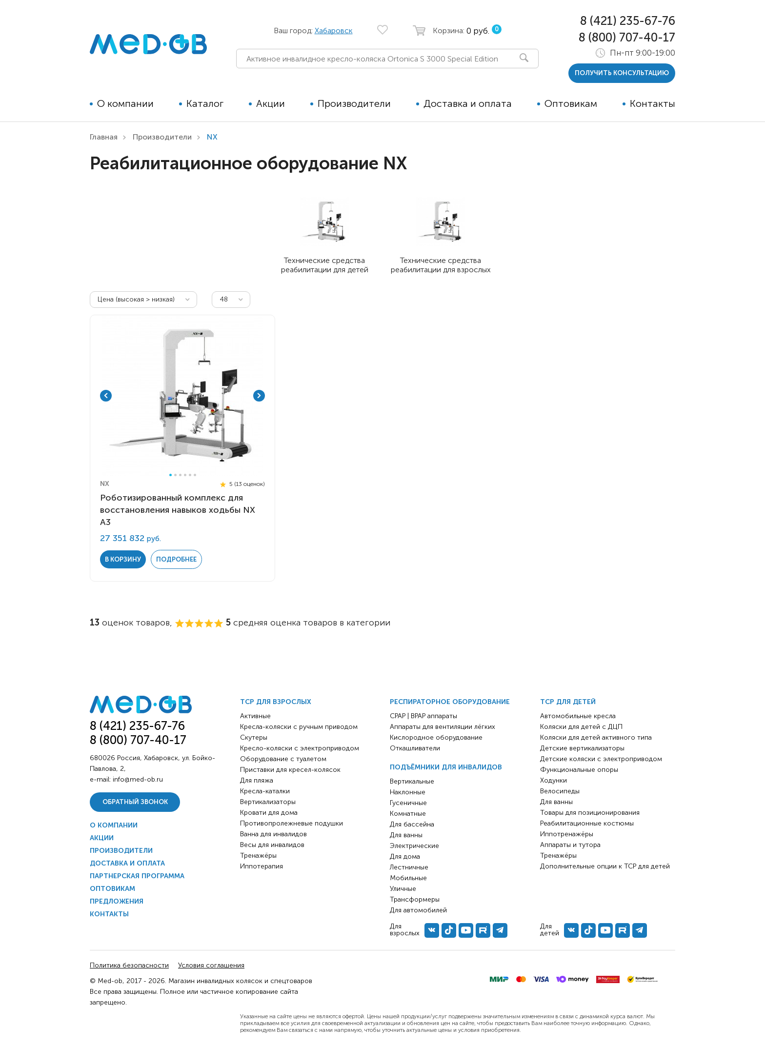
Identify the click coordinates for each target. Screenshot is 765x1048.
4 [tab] (185, 475)
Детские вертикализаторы (582, 748)
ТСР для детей (568, 702)
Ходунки (553, 780)
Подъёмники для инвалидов (446, 767)
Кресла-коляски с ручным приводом (299, 727)
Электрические (414, 846)
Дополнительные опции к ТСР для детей (605, 866)
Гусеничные (408, 803)
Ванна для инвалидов (273, 834)
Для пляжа (256, 780)
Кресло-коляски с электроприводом (299, 748)
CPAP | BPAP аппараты (423, 716)
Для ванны (406, 835)
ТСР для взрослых (275, 702)
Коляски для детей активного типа (596, 737)
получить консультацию (622, 73)
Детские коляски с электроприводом (601, 759)
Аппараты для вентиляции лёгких (442, 727)
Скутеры (253, 737)
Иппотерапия (261, 866)
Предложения (116, 901)
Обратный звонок (135, 802)
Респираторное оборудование (450, 702)
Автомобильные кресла (578, 716)
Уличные (403, 889)
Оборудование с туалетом (283, 759)
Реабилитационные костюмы (587, 823)
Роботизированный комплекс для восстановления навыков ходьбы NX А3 (177, 509)
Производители (354, 103)
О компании (125, 103)
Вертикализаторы (268, 802)
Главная (104, 136)
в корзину (123, 559)
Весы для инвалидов (272, 845)
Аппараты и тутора (570, 845)
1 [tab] (170, 475)
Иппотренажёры (566, 834)
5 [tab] (190, 475)
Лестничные (409, 867)
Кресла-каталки (265, 791)
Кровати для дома (269, 812)
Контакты (652, 103)
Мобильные (408, 878)
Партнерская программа (137, 876)
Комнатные (408, 813)
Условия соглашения (211, 965)
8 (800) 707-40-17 (627, 37)
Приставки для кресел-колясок (290, 770)
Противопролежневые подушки (291, 823)
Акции (270, 103)
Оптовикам (570, 103)
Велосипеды (560, 791)
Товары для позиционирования (590, 812)
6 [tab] (195, 475)
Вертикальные (412, 781)
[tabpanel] (182, 395)
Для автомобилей (418, 910)
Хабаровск (334, 30)
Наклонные (407, 792)
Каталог (204, 103)
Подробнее (176, 559)
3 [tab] (180, 475)
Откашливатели (415, 748)
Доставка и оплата (467, 103)
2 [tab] (175, 475)
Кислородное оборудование (436, 737)
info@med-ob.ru (138, 779)
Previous (106, 396)
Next (259, 396)
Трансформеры (415, 899)
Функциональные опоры (579, 770)
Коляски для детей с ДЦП (581, 727)
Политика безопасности (129, 965)
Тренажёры (258, 855)
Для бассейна (412, 824)
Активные (255, 716)
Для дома (405, 856)
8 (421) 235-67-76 (627, 21)
